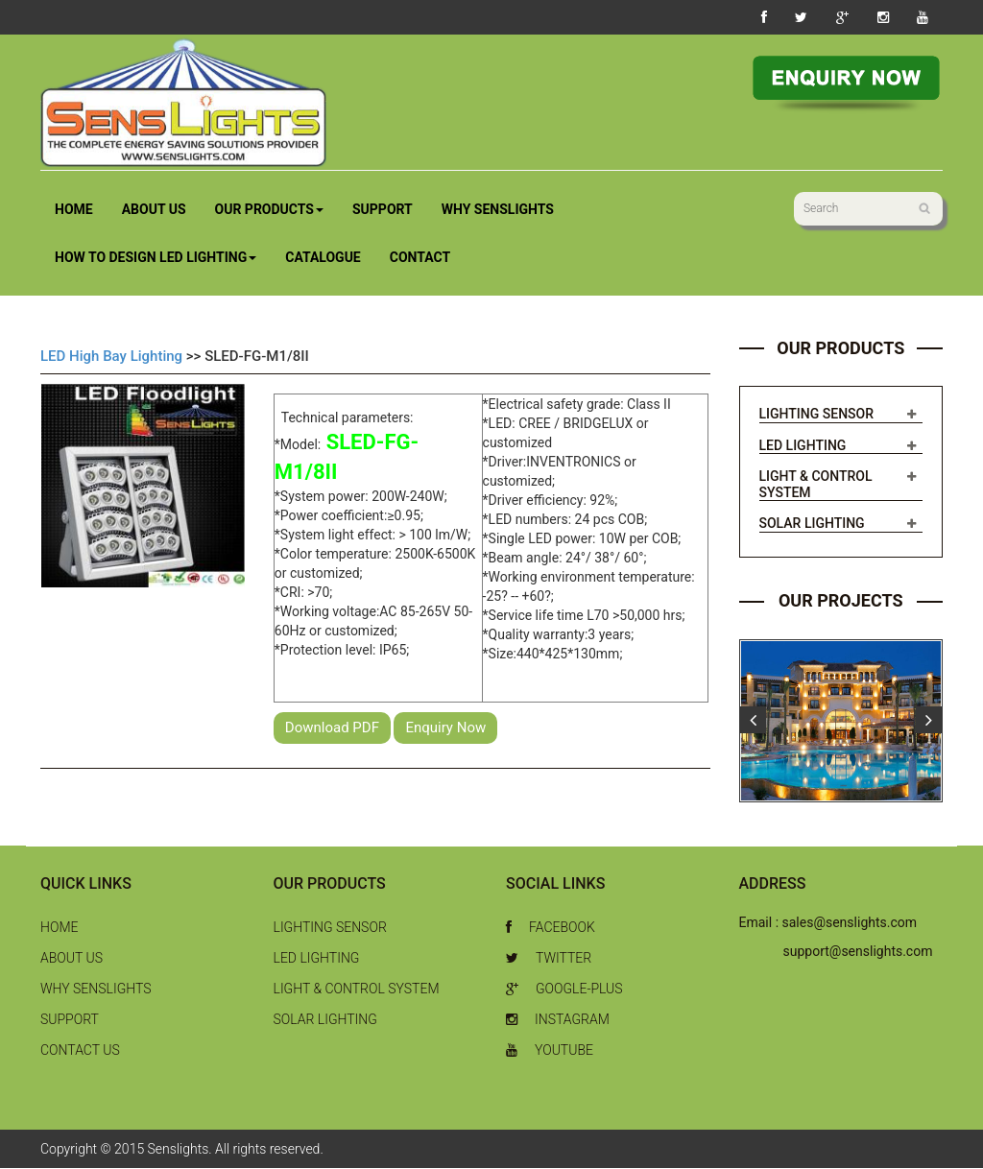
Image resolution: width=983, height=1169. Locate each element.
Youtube (549, 1051)
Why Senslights (498, 209)
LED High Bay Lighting (111, 356)
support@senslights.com (858, 952)
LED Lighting (803, 445)
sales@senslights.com (850, 923)
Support (382, 209)
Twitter (548, 958)
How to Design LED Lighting (155, 257)
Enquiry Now (445, 727)
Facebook (550, 928)
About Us (154, 209)
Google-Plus (564, 989)
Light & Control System (357, 989)
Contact (420, 257)
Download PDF (332, 727)
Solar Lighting (812, 524)
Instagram (558, 1020)
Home (74, 209)
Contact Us (80, 1051)
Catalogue (323, 257)
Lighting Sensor (817, 414)
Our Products (269, 209)
